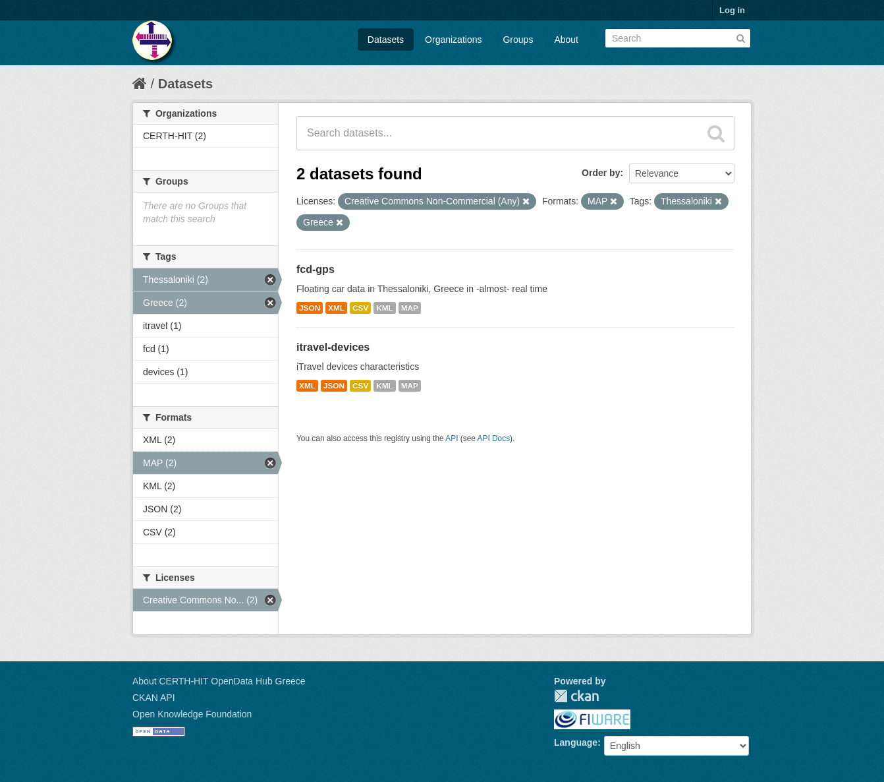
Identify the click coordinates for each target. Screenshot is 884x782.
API (451, 438)
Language (575, 742)
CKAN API (153, 697)
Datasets (386, 39)
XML (336, 308)
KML (384, 308)
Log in (732, 10)
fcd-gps (315, 269)
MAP (409, 308)
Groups (518, 39)
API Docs (494, 438)
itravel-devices (333, 347)
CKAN (576, 696)
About (566, 39)
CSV (360, 308)
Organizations (453, 39)
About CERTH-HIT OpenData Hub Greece (219, 681)
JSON (309, 308)
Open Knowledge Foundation (192, 714)
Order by (601, 172)
